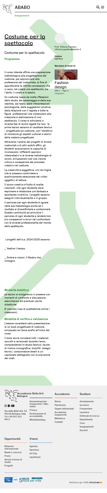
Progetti (8, 465)
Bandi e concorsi (12, 452)
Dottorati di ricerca (89, 416)
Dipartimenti (86, 419)
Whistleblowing (37, 420)
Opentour (34, 450)
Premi (7, 456)
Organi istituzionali (64, 408)
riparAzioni (35, 457)
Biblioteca (60, 418)
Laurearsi (84, 412)
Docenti (84, 430)
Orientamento (87, 401)
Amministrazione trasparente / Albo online (39, 404)
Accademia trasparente (61, 413)
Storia (58, 401)
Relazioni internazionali (11, 447)
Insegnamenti (22, 15)
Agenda (33, 446)
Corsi (82, 423)
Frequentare (86, 408)
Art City (33, 453)
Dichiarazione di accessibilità (38, 414)
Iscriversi (84, 405)
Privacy (33, 410)
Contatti (59, 422)
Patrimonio (60, 405)
